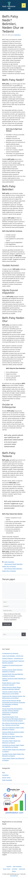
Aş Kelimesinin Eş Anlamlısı (10, 653)
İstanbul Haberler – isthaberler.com (12, 658)
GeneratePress (14, 875)
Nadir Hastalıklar (9, 562)
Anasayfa (8, 866)
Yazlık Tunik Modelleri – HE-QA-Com (12, 656)
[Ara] (24, 634)
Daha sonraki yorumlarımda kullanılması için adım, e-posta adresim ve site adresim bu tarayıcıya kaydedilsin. (13, 616)
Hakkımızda (22, 869)
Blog (3, 772)
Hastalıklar (5, 775)
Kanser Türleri (6, 777)
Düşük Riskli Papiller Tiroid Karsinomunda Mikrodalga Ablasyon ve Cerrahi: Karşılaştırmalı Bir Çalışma (14, 718)
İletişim (14, 871)
